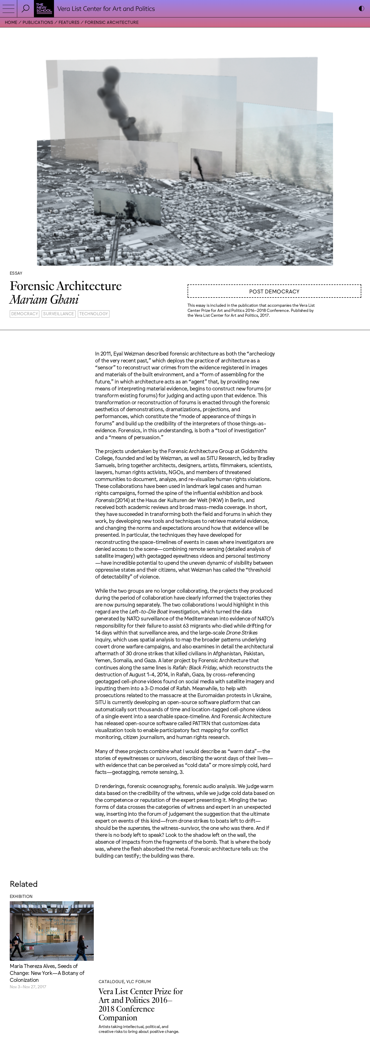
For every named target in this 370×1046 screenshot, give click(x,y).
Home (11, 22)
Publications (38, 22)
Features (69, 22)
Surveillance (58, 313)
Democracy (24, 313)
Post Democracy (274, 291)
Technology (93, 313)
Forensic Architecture (111, 22)
